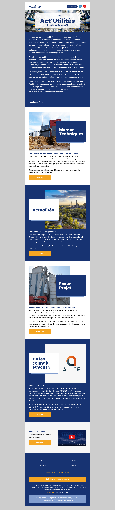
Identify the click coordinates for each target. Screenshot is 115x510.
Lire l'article (39, 253)
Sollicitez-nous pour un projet (57, 479)
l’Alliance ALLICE (43, 407)
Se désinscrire (50, 492)
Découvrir (40, 332)
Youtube (67, 472)
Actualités (73, 465)
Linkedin (60, 472)
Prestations (42, 465)
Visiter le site (72, 6)
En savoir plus (39, 178)
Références (72, 460)
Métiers (42, 460)
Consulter (40, 442)
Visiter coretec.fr (50, 472)
